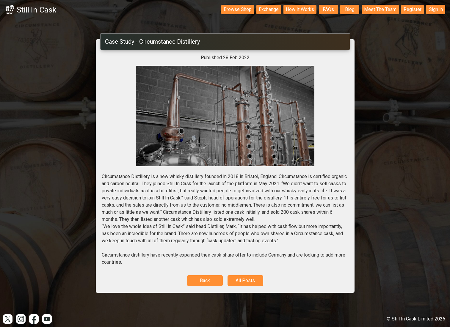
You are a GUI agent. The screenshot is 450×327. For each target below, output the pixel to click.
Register (412, 9)
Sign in (436, 9)
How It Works (300, 9)
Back (205, 280)
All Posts (245, 280)
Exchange (269, 9)
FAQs (328, 9)
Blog (350, 9)
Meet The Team (380, 9)
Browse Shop (238, 9)
